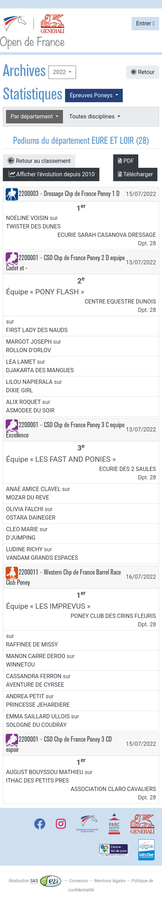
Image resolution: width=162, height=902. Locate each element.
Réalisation (35, 880)
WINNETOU (20, 664)
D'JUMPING (20, 537)
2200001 (29, 258)
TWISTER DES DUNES (33, 226)
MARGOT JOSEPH (29, 341)
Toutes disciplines (92, 116)
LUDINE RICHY (24, 549)
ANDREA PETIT (25, 696)
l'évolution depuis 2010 (51, 174)
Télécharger (135, 174)
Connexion (78, 880)
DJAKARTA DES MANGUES (40, 370)
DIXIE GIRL (19, 390)
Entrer (145, 23)
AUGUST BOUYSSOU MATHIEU (44, 772)
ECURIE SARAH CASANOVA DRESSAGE (106, 235)
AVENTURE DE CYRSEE (35, 684)
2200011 (29, 572)
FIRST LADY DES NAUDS (37, 330)
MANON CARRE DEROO (35, 656)
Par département (32, 116)
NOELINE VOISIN (27, 218)
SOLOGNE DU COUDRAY (36, 725)
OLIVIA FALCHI (24, 509)
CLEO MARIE (22, 529)
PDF (126, 161)
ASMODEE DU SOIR (30, 410)
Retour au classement (39, 160)
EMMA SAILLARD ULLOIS (38, 716)
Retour (143, 72)
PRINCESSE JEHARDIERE (38, 704)
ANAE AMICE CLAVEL (33, 489)
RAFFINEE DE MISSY (32, 644)
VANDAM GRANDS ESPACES (42, 557)
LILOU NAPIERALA (29, 382)
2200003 (29, 194)
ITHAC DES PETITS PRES (37, 780)
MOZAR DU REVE (27, 497)
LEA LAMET (21, 361)
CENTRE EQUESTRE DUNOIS (120, 301)
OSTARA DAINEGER (31, 517)
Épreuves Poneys (92, 95)
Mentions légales (109, 880)
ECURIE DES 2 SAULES (127, 469)
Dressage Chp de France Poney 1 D (82, 194)
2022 (60, 72)
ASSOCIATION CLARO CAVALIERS (113, 789)
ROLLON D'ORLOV (28, 350)
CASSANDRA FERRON (34, 676)
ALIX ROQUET (23, 402)
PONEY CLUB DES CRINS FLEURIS (113, 616)
